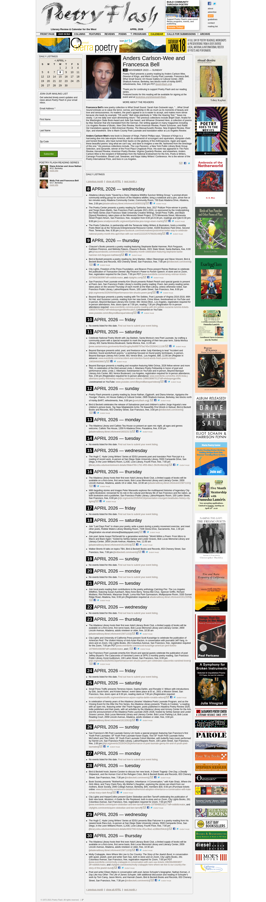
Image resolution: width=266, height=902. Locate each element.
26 (42, 85)
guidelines (212, 19)
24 (72, 81)
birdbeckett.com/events (179, 261)
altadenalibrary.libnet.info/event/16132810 (110, 720)
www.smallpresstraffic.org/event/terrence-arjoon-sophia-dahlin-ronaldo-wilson (127, 697)
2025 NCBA (64, 34)
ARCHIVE (205, 34)
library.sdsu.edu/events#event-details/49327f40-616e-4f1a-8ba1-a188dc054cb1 (129, 829)
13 (48, 76)
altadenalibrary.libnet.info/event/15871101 (169, 483)
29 (60, 85)
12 (42, 76)
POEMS (123, 34)
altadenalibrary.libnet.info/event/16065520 (123, 203)
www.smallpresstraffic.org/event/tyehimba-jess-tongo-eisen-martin (130, 221)
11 (77, 72)
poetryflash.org (163, 84)
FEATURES (95, 34)
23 (66, 81)
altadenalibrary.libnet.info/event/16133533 (110, 545)
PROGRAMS (138, 34)
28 (54, 85)
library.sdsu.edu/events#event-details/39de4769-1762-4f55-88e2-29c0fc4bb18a (129, 465)
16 (66, 76)
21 (54, 81)
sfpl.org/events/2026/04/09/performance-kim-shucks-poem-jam (120, 292)
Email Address (47, 108)
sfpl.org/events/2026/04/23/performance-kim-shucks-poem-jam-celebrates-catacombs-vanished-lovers (140, 660)
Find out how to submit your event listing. (138, 325)
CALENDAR (157, 34)
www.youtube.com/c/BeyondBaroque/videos (110, 313)
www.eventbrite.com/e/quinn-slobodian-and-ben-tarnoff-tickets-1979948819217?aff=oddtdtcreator (137, 804)
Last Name (45, 130)
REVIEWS (110, 34)
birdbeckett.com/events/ (137, 880)
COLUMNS (79, 34)
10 (72, 72)
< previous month (94, 181)
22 (60, 81)
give (211, 16)
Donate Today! (176, 27)
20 (48, 81)
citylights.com (135, 277)
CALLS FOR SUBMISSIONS (181, 34)
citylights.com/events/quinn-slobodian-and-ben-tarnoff (115, 808)
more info (54, 170)
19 (42, 81)
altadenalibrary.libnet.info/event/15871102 (110, 634)
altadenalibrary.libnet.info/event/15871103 (110, 850)
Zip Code (44, 141)
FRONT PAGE (47, 34)
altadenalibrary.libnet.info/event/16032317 (110, 431)
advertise (212, 12)
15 (60, 76)
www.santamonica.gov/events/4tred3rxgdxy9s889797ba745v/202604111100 (127, 346)
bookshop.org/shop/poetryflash (151, 97)
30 (66, 85)
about (210, 8)
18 (77, 76)
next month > (130, 181)
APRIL (60, 60)
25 (77, 81)
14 (54, 76)
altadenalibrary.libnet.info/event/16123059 (170, 597)
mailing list (213, 26)
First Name (45, 119)
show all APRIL (113, 181)
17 (72, 76)
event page (161, 204)
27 (48, 85)
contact (211, 23)
